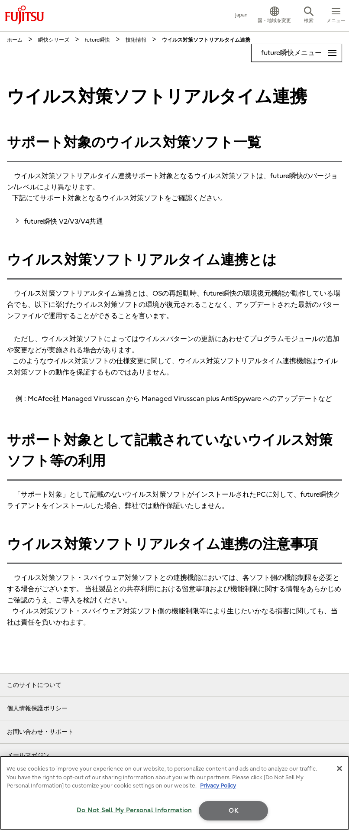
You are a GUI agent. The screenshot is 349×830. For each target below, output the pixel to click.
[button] (274, 16)
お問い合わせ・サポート (40, 732)
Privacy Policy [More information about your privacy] (218, 785)
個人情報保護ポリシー (37, 708)
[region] (174, 793)
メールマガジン (28, 755)
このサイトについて (34, 685)
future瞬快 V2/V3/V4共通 (63, 221)
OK (233, 810)
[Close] (339, 768)
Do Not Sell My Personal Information (134, 810)
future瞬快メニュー (301, 50)
